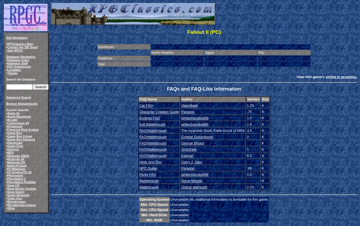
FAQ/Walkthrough (153, 131)
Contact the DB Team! (22, 47)
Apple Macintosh (19, 116)
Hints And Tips (150, 162)
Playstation (15, 175)
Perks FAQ (147, 175)
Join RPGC (15, 50)
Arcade (12, 119)
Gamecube (15, 142)
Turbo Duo (14, 198)
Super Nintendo (18, 195)
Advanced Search (18, 97)
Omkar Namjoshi (194, 187)
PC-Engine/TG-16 (19, 172)
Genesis (13, 149)
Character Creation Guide (159, 112)
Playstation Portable (21, 182)
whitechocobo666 (195, 118)
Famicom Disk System (23, 129)
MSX (10, 152)
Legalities (14, 70)
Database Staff (17, 63)
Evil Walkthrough (152, 124)
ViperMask (189, 105)
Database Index (18, 60)
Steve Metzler (192, 181)
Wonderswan (16, 201)
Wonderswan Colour (21, 205)
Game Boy (14, 133)
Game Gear (15, 146)
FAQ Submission (19, 66)
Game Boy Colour (19, 136)
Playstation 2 (16, 178)
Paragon (187, 112)
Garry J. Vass (191, 162)
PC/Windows (16, 169)
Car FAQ (146, 105)
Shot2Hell (189, 149)
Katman (187, 156)
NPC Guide (148, 168)
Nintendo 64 (15, 159)
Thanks (12, 73)
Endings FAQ (149, 118)
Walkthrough (149, 181)
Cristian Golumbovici (197, 137)
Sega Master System (21, 188)
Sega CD (13, 185)
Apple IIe (13, 113)
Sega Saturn (16, 192)
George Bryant (192, 143)
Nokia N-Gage (17, 165)
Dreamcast (15, 126)
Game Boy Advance (21, 139)
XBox (11, 208)
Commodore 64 (18, 123)
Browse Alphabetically (22, 103)
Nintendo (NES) (18, 155)
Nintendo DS (16, 162)
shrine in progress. (341, 77)
